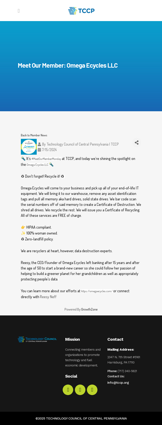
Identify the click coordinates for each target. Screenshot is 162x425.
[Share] (136, 142)
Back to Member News (34, 135)
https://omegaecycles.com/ (97, 291)
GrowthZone (89, 309)
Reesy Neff (48, 296)
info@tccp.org (118, 383)
